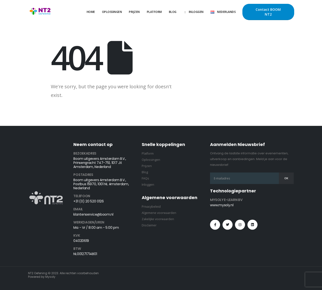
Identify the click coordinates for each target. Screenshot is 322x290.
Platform (154, 12)
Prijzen (134, 12)
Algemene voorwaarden (159, 213)
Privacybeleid (151, 207)
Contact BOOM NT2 (268, 12)
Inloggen (193, 12)
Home (91, 12)
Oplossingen (112, 12)
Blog (172, 12)
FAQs (145, 178)
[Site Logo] (40, 12)
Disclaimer (149, 225)
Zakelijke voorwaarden (158, 219)
